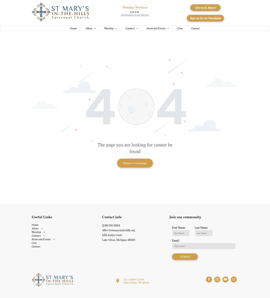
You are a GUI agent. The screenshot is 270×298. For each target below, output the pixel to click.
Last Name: (201, 227)
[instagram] (217, 279)
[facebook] (209, 279)
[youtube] (225, 279)
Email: (176, 240)
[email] (234, 279)
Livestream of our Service (135, 14)
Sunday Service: (135, 7)
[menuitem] (73, 28)
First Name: (178, 227)
